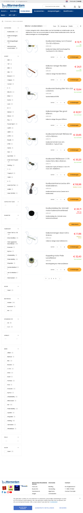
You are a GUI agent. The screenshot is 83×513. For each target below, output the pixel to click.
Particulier (73, 1)
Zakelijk (79, 1)
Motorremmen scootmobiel (13, 47)
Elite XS (11, 92)
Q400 (10, 128)
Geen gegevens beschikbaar (13, 243)
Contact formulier (70, 491)
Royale (11, 140)
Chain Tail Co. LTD (12, 233)
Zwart (10, 290)
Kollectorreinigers (12, 36)
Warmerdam (12, 278)
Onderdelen (8, 21)
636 (10, 60)
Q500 (10, 132)
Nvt (10, 310)
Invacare (11, 247)
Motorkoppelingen (12, 42)
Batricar (11, 357)
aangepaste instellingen (44, 508)
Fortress (11, 381)
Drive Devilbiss (13, 238)
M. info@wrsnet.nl (70, 486)
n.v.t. (10, 327)
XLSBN (10, 189)
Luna (10, 104)
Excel (10, 377)
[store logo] (13, 6)
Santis (10, 148)
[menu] (41, 13)
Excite (10, 100)
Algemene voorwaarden (52, 492)
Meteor (11, 112)
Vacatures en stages (36, 492)
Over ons (34, 486)
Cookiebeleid (53, 502)
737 (10, 64)
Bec (10, 361)
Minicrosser (12, 401)
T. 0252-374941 (69, 489)
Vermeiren (12, 425)
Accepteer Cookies (23, 507)
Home (3, 21)
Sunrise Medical (13, 268)
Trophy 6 (11, 173)
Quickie (11, 413)
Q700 (10, 136)
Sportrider (11, 156)
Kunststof (11, 306)
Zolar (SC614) (13, 193)
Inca (10, 385)
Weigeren (62, 508)
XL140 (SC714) (13, 185)
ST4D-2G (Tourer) (12, 161)
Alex (10, 72)
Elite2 (10, 96)
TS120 (10, 177)
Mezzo (11, 116)
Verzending (52, 489)
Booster (11, 365)
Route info (35, 489)
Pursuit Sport (12, 124)
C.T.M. (11, 369)
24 (10, 323)
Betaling (51, 486)
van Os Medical (12, 273)
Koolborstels (13, 32)
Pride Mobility (13, 259)
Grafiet (11, 302)
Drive (10, 373)
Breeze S (11, 76)
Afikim (10, 353)
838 (10, 68)
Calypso (11, 80)
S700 (10, 144)
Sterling (11, 165)
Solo (10, 152)
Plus (10, 120)
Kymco (11, 251)
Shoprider (11, 263)
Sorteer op (64, 26)
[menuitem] (4, 11)
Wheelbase (12, 428)
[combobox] (54, 6)
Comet (11, 84)
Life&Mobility (12, 255)
